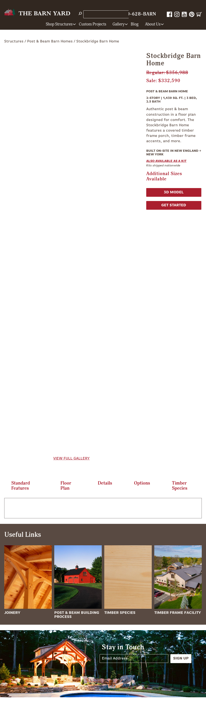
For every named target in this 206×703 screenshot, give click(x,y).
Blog (135, 24)
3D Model (174, 192)
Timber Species (119, 613)
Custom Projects (92, 24)
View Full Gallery (71, 458)
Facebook (169, 14)
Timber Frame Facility (177, 613)
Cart (199, 14)
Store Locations (98, 14)
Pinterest (191, 14)
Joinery (12, 613)
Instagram (177, 14)
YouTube (184, 14)
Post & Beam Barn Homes (50, 41)
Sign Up (181, 658)
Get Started (173, 205)
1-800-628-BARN (136, 14)
